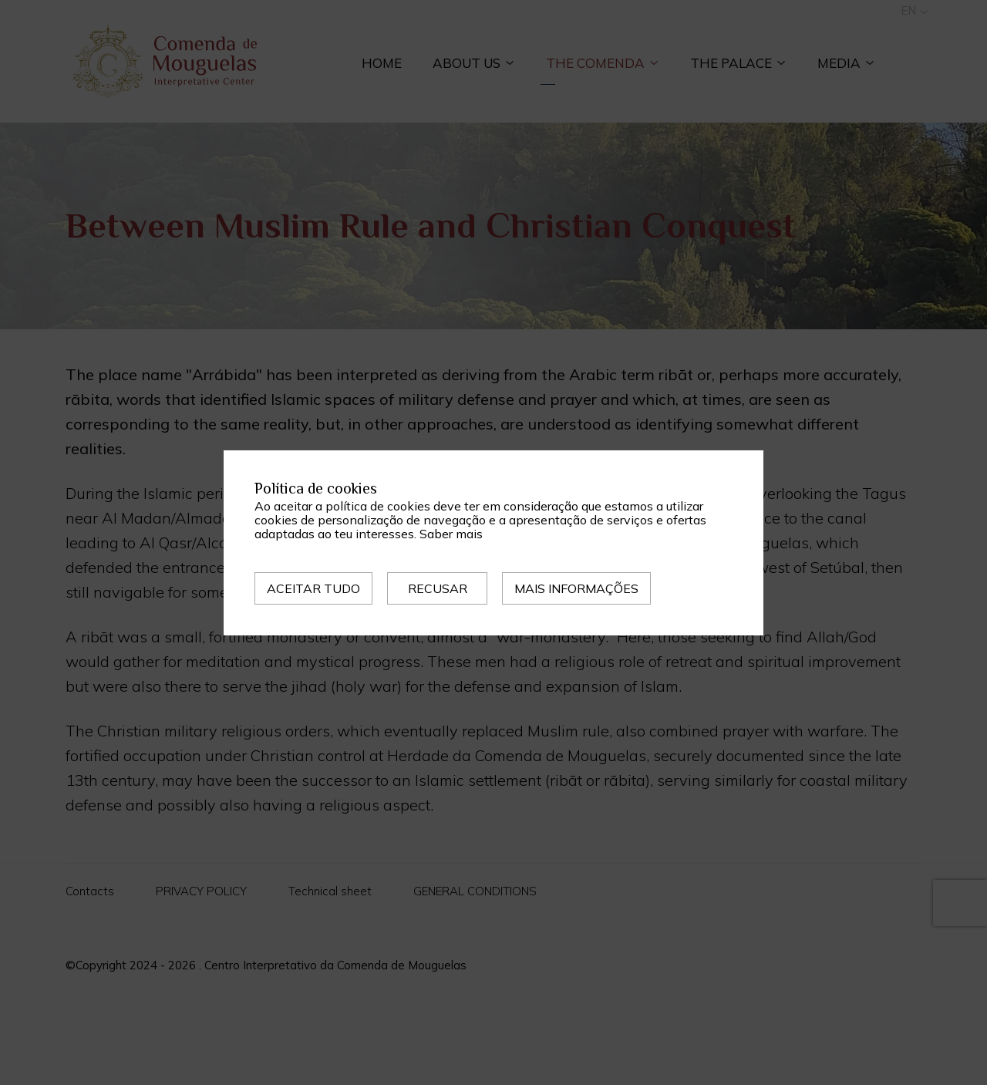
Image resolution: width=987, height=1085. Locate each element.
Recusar (437, 588)
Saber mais (451, 533)
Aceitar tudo (313, 588)
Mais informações (576, 588)
